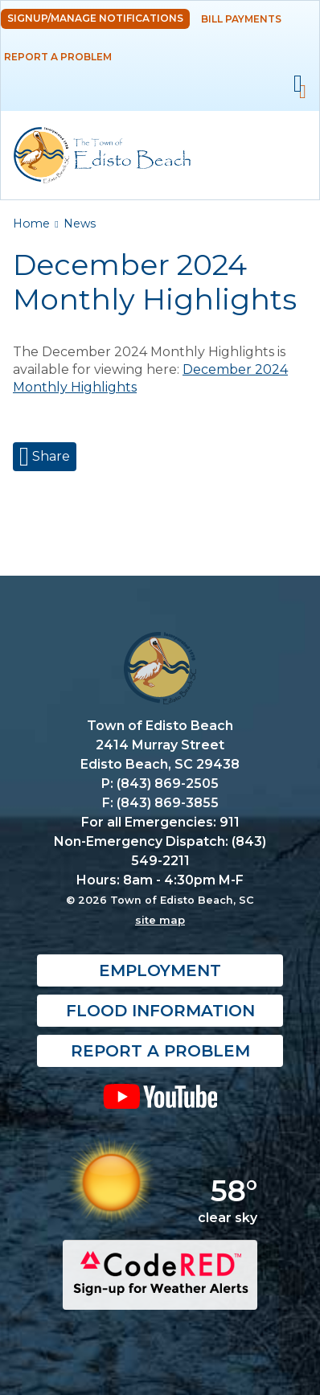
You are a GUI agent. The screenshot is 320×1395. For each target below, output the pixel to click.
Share (49, 456)
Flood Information (160, 1010)
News (80, 223)
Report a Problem (58, 57)
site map (160, 919)
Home (31, 223)
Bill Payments (241, 19)
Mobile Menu (298, 84)
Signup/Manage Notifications (95, 18)
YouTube (160, 1096)
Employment (160, 970)
